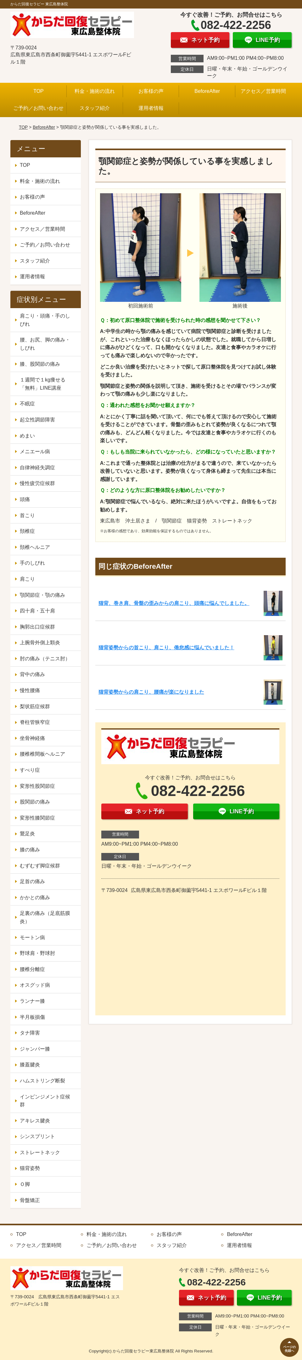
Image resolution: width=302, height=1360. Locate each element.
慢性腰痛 (30, 690)
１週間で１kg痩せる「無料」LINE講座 (42, 384)
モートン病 (32, 937)
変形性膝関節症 (37, 818)
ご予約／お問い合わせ (38, 108)
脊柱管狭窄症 (35, 722)
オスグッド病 (35, 985)
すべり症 (30, 770)
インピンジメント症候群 (45, 1101)
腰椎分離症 (32, 969)
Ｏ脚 (25, 1184)
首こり (27, 515)
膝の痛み (30, 849)
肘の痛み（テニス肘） (45, 658)
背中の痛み (32, 674)
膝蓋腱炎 (30, 1064)
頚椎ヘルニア (35, 547)
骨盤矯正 (30, 1200)
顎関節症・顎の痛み (42, 595)
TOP (38, 91)
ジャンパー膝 (35, 1049)
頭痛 (25, 499)
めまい (27, 435)
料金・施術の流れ (95, 91)
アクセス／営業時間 (263, 91)
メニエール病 (35, 451)
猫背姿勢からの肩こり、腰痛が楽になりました (151, 692)
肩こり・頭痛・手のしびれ (45, 320)
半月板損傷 (32, 1017)
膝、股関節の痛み (40, 364)
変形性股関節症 (37, 786)
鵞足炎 (27, 833)
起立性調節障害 (37, 419)
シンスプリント (37, 1136)
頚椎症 (27, 531)
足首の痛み (32, 881)
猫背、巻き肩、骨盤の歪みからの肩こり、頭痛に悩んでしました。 (173, 603)
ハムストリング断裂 (42, 1080)
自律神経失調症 (37, 467)
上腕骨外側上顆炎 (40, 642)
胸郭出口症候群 (37, 626)
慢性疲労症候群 (37, 483)
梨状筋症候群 (35, 706)
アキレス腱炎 (35, 1120)
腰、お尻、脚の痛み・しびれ (45, 344)
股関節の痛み (35, 801)
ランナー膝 (32, 1001)
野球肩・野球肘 (37, 953)
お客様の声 (151, 91)
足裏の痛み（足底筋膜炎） (45, 917)
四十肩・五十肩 (37, 610)
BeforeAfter (207, 91)
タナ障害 (30, 1033)
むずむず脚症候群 (40, 865)
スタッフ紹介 (95, 108)
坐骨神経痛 (32, 738)
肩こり (27, 579)
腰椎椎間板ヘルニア (42, 754)
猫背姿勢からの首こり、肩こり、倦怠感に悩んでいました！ (166, 647)
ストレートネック (40, 1152)
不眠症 (27, 403)
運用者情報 (151, 108)
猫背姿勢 (30, 1168)
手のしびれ (32, 563)
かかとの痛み (35, 897)
